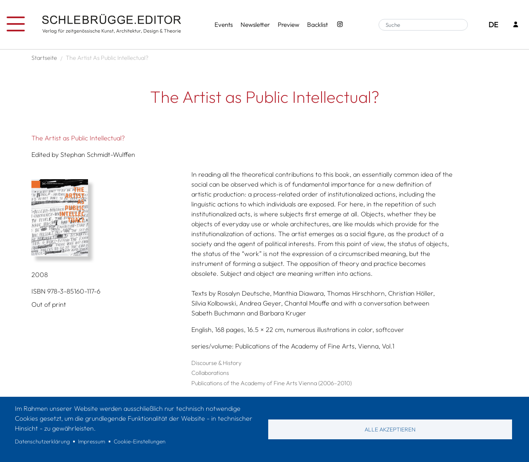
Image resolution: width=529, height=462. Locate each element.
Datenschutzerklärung (42, 441)
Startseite (44, 58)
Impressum (91, 441)
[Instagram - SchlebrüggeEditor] (340, 25)
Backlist (317, 24)
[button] (108, 217)
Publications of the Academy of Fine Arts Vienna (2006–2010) (271, 383)
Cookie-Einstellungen (139, 441)
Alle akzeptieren (390, 429)
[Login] (515, 25)
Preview (288, 24)
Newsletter (255, 24)
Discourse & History (216, 363)
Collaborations (210, 373)
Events (223, 24)
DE (493, 24)
